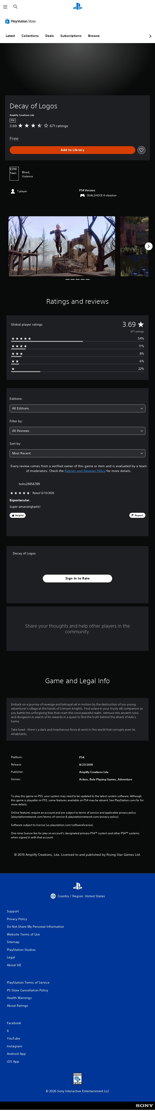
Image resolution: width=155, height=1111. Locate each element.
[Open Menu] (5, 7)
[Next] (148, 246)
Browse (94, 36)
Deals (49, 36)
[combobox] (77, 408)
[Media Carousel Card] (61, 246)
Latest (10, 36)
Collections (30, 36)
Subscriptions (71, 36)
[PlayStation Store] (21, 21)
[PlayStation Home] (77, 6)
